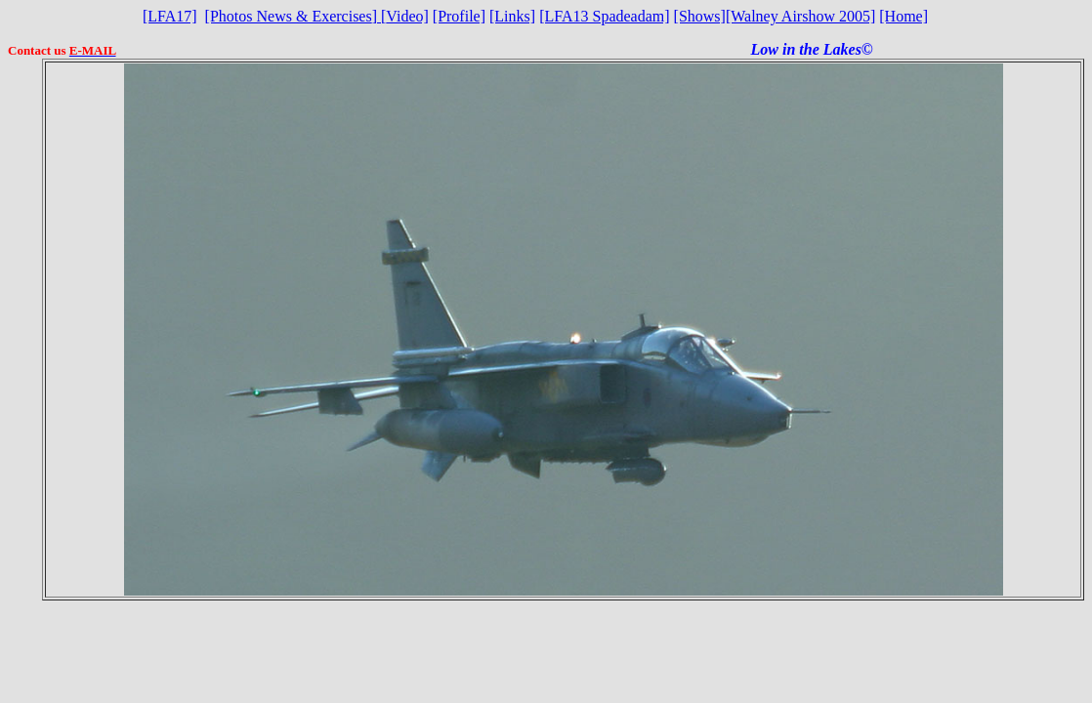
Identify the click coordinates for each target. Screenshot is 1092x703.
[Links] (512, 16)
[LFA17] (170, 16)
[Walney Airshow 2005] (800, 16)
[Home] (903, 16)
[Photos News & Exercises (288, 16)
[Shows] (700, 16)
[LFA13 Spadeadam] (604, 16)
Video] (405, 16)
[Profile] (459, 16)
